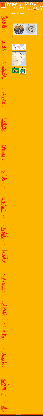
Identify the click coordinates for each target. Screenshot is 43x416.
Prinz (2, 267)
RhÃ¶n (2, 284)
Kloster (2, 177)
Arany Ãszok (4, 40)
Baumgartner (3, 52)
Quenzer (2, 273)
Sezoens (2, 316)
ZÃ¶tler (2, 399)
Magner (2, 207)
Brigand (2, 71)
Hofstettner (3, 150)
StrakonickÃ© (4, 334)
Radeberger (3, 274)
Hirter (2, 146)
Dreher (2, 97)
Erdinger (2, 105)
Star (2, 324)
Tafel (2, 338)
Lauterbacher (3, 197)
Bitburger (3, 63)
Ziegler (2, 392)
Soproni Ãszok (4, 320)
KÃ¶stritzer (3, 188)
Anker (2, 36)
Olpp (2, 237)
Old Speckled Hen (4, 236)
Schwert (2, 313)
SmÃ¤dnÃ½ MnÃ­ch (5, 319)
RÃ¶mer (2, 301)
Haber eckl (3, 132)
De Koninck (3, 94)
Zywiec (2, 398)
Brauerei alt (3, 69)
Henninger (3, 144)
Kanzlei (2, 168)
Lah (1, 193)
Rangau (2, 276)
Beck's (2, 54)
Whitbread (3, 377)
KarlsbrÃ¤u (3, 171)
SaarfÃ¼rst (3, 302)
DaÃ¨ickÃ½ (3, 92)
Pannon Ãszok (4, 244)
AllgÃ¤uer (3, 23)
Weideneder (3, 365)
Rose (2, 293)
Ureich (2, 355)
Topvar (2, 345)
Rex (2, 282)
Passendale (3, 247)
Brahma (2, 67)
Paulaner (3, 249)
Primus (2, 266)
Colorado (3, 85)
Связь (2, 410)
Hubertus (3, 154)
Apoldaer (3, 38)
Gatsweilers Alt (4, 118)
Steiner (2, 329)
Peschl (2, 251)
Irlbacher (3, 158)
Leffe (2, 200)
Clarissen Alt (3, 83)
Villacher (2, 360)
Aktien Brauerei (4, 20)
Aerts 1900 (3, 18)
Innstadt (2, 157)
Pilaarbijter (3, 254)
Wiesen (2, 381)
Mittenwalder (3, 223)
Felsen (2, 107)
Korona (2, 180)
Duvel (2, 98)
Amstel (2, 34)
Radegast (3, 275)
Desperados (3, 96)
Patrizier (2, 248)
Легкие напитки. (4, 404)
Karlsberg (3, 170)
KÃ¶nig (2, 186)
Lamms (2, 195)
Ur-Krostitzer (3, 354)
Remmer (2, 280)
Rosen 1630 (3, 295)
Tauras (2, 341)
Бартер (2, 406)
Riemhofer (3, 288)
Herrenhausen (4, 145)
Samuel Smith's (4, 305)
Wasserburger (4, 362)
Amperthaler (3, 33)
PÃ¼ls (2, 270)
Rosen (2, 294)
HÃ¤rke (2, 155)
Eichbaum (3, 102)
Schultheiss (3, 309)
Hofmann (3, 149)
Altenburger (3, 28)
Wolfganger (3, 389)
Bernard (2, 57)
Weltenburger (3, 373)
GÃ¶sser (2, 131)
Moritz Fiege (3, 227)
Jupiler (2, 163)
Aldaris (2, 21)
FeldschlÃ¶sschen (4, 106)
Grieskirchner (4, 128)
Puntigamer (3, 268)
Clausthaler (3, 84)
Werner (2, 375)
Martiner (2, 214)
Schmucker (3, 308)
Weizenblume (3, 372)
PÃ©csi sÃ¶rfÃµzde (5, 250)
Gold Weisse (3, 123)
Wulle (2, 390)
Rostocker (3, 296)
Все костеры (3, 407)
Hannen (2, 135)
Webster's (3, 364)
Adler (2, 14)
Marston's (3, 212)
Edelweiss (3, 99)
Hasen (2, 138)
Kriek (2, 182)
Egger (2, 101)
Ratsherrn (3, 278)
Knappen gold (4, 178)
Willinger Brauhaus (5, 384)
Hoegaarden (3, 148)
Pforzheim (3, 252)
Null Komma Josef (4, 233)
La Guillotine (3, 190)
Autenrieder (3, 47)
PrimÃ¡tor (3, 265)
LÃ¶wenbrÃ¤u (4, 205)
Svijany (2, 336)
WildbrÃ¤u (3, 383)
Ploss (2, 260)
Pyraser (2, 272)
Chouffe (2, 82)
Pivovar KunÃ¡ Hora (5, 258)
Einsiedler (3, 103)
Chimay (2, 81)
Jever (2, 160)
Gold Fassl (3, 121)
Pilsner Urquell (4, 255)
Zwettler (2, 397)
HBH (2, 141)
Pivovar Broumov (4, 257)
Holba (2, 151)
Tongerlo (3, 344)
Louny (2, 204)
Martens (2, 213)
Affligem (2, 19)
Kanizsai (2, 167)
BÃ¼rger (3, 75)
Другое (2, 50)
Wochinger (3, 386)
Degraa (2, 95)
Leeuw (2, 199)
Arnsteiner (3, 42)
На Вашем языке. (4, 408)
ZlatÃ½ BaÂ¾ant (4, 395)
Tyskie (2, 351)
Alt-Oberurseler (4, 26)
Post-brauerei (3, 262)
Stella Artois (3, 331)
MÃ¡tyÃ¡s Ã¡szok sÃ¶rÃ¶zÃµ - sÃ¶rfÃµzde (4, 216)
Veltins (2, 358)
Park (2, 246)
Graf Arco (3, 126)
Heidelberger (3, 142)
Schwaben (3, 310)
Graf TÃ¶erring (4, 127)
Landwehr (3, 196)
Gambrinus (3, 117)
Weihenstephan (4, 366)
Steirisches (3, 330)
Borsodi (2, 66)
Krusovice (3, 184)
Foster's (2, 111)
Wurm (2, 391)
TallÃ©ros (3, 339)
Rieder (2, 285)
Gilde (2, 120)
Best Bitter (3, 58)
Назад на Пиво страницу (33, 16)
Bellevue (2, 56)
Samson (2, 304)
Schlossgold (3, 307)
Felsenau (3, 108)
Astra (2, 44)
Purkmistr (3, 269)
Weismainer (3, 367)
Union (2, 353)
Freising (2, 114)
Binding (2, 59)
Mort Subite (3, 228)
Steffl (2, 327)
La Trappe (3, 191)
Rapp (2, 277)
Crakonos (3, 89)
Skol (2, 317)
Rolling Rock (3, 291)
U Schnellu (3, 352)
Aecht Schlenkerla (4, 16)
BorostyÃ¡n (3, 65)
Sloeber (2, 318)
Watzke (2, 363)
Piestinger (3, 253)
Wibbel (2, 378)
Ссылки (2, 411)
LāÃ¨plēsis (3, 189)
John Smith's (3, 162)
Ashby (2, 43)
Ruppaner (3, 300)
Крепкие (2, 403)
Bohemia (3, 64)
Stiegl (2, 333)
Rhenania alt (3, 283)
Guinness (3, 130)
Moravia (2, 226)
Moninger (3, 225)
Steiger (2, 328)
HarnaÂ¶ (2, 136)
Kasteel (2, 172)
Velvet (2, 359)
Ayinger (2, 48)
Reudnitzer (3, 281)
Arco (2, 41)
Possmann (3, 261)
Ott (1, 239)
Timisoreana (3, 343)
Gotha (2, 125)
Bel (1, 55)
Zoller (2, 396)
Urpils (2, 356)
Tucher (2, 349)
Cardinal (2, 77)
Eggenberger (3, 100)
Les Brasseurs (4, 201)
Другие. (2, 405)
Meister (2, 220)
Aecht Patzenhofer (4, 15)
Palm (2, 242)
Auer (2, 45)
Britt (2, 72)
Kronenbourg (3, 183)
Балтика (2, 12)
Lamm (2, 194)
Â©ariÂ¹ (2, 401)
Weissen (2, 369)
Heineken (3, 143)
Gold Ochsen (3, 122)
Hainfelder (3, 134)
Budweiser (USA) (4, 74)
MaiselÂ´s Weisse (4, 210)
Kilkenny (3, 176)
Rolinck (2, 290)
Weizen (2, 370)
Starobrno (3, 325)
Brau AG (2, 68)
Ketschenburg (4, 175)
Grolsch (2, 129)
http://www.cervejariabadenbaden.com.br (29, 39)
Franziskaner (3, 112)
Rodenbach (3, 289)
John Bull (3, 161)
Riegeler (2, 287)
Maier (2, 209)
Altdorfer (3, 27)
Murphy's (3, 229)
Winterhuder (3, 385)
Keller (2, 173)
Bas (2, 51)
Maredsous (3, 211)
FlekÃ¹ (2, 109)
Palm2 (2, 243)
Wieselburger (3, 380)
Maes (2, 206)
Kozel (2, 181)
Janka (2, 159)
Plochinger (3, 259)
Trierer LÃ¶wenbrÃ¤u (5, 346)
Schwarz (2, 311)
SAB (2, 303)
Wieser (2, 382)
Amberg (2, 31)
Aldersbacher (3, 22)
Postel (2, 263)
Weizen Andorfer (4, 371)
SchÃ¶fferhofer (4, 314)
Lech (2, 198)
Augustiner (3, 46)
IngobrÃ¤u (3, 156)
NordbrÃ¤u (3, 232)
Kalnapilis (3, 165)
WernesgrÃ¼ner (4, 376)
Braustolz (3, 70)
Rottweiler (3, 299)
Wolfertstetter (3, 388)
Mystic (2, 230)
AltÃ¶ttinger (3, 30)
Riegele (2, 286)
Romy (2, 292)
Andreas (2, 35)
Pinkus (2, 256)
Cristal (2, 90)
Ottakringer (3, 240)
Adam (2, 13)
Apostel (2, 39)
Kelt (2, 174)
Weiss (2, 368)
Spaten (2, 322)
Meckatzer (3, 219)
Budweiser (3, 73)
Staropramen (3, 326)
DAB (2, 91)
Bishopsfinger (4, 62)
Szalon (2, 337)
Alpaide (2, 24)
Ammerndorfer (4, 32)
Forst (2, 110)
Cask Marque (3, 79)
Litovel (2, 203)
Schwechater (3, 312)
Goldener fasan (4, 124)
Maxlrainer (3, 218)
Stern (2, 332)
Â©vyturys (3, 402)
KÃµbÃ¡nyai (3, 179)
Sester (2, 315)
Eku (2, 104)
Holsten (2, 152)
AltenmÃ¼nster (4, 29)
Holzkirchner (3, 153)
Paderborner (3, 241)
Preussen (3, 264)
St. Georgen (3, 323)
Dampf (2, 93)
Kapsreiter (3, 169)
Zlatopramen (3, 394)
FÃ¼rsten (3, 115)
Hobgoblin (3, 147)
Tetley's (2, 342)
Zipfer (2, 393)
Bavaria (2, 53)
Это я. (2, 409)
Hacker (2, 133)
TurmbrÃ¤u (3, 350)
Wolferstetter (3, 387)
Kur (1, 185)
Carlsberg (3, 78)
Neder (2, 231)
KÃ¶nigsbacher (4, 187)
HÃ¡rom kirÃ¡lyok (4, 137)
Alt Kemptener (4, 25)
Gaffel (2, 116)
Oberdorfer (3, 234)
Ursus (2, 357)
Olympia (2, 238)
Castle (2, 80)
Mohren (2, 224)
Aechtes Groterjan (4, 17)
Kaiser (2, 164)
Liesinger (3, 202)
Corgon (2, 88)
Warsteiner (3, 361)
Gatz (2, 119)
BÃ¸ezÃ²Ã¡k (3, 76)
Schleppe (3, 306)
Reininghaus (3, 279)
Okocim (2, 235)
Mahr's (2, 208)
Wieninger (3, 379)
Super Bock (3, 335)
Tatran (2, 340)
